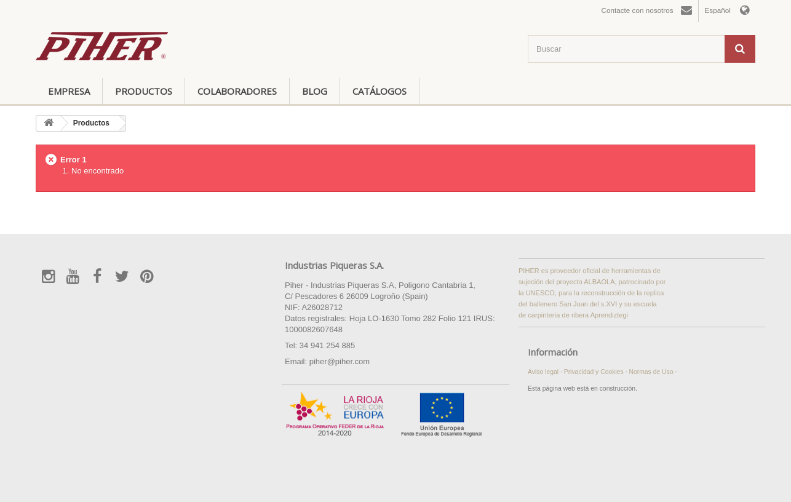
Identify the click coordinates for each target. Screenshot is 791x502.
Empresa (69, 91)
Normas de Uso (652, 372)
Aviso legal (544, 372)
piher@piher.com (339, 361)
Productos (143, 91)
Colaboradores (237, 91)
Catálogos (379, 91)
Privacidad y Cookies (595, 372)
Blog (314, 91)
